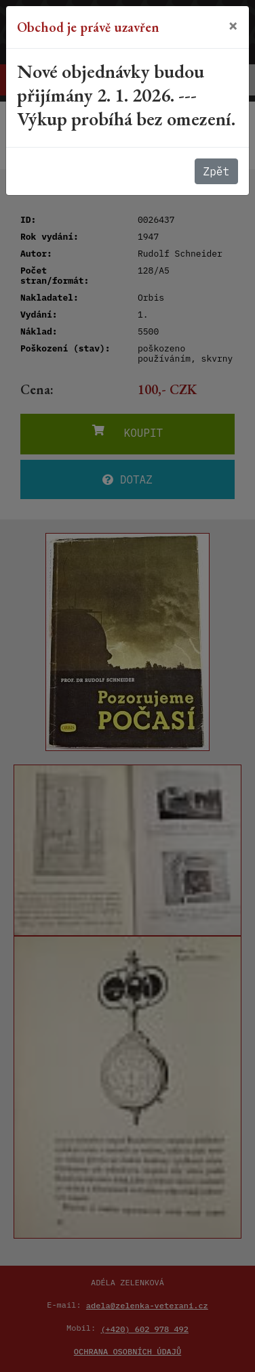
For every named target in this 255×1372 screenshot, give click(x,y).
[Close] (233, 25)
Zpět (216, 171)
